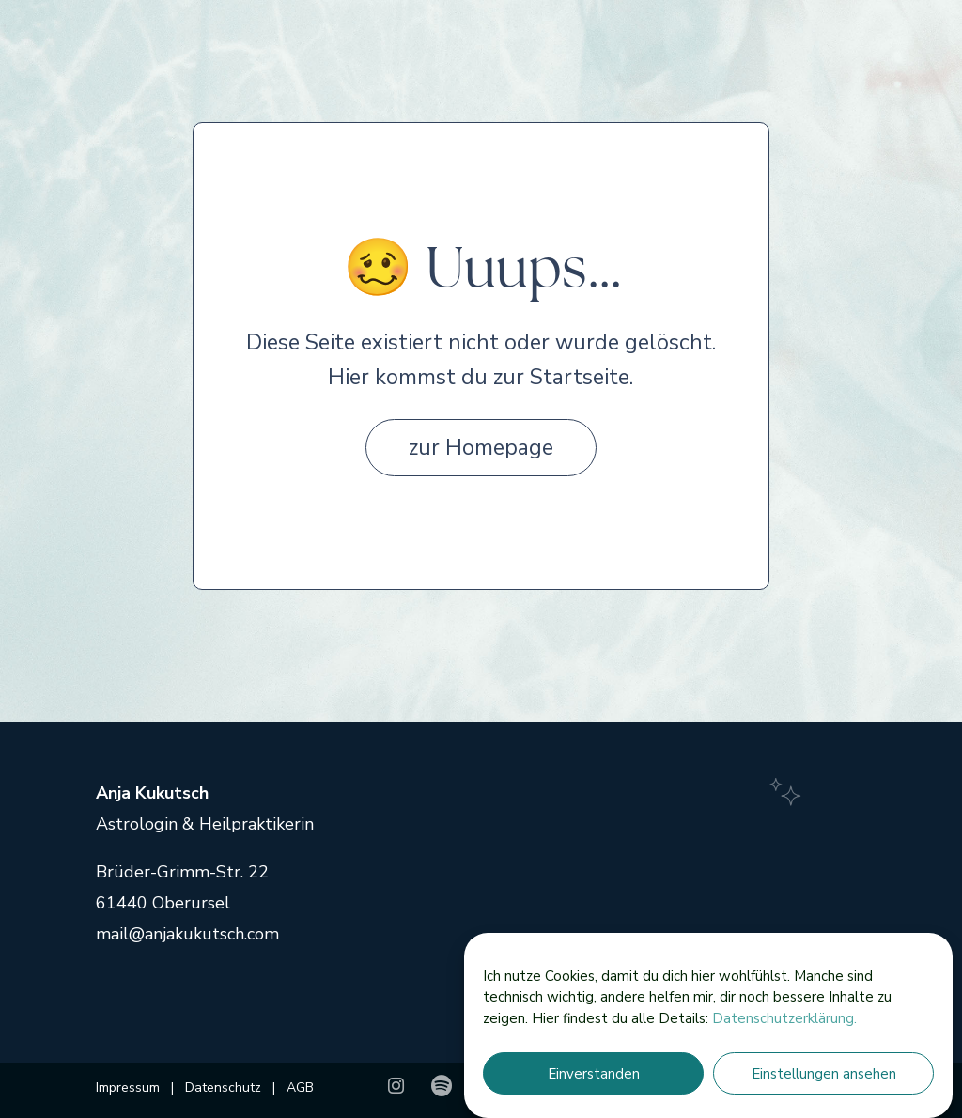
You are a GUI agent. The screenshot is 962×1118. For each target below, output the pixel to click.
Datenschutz (221, 1087)
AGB (300, 1087)
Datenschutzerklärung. (784, 1018)
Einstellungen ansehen (824, 1073)
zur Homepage (481, 447)
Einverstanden (594, 1073)
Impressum (129, 1087)
